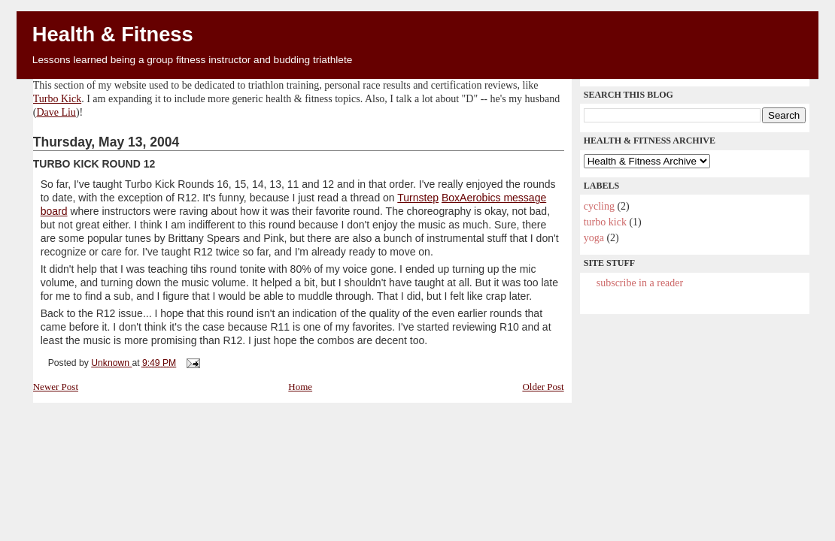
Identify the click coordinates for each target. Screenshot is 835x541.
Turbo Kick (57, 98)
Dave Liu (55, 112)
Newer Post (55, 386)
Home (300, 386)
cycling (599, 206)
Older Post (542, 386)
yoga (594, 237)
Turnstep (418, 198)
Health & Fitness (112, 34)
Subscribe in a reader (640, 283)
